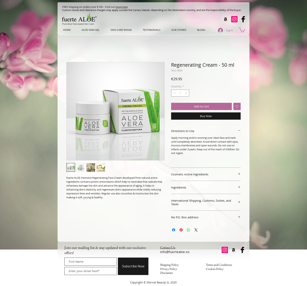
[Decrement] (174, 93)
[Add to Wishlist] (237, 106)
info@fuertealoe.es (175, 252)
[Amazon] (225, 19)
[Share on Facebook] (173, 230)
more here (122, 7)
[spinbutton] (180, 93)
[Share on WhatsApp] (188, 230)
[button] (242, 29)
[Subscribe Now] (133, 266)
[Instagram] (234, 19)
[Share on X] (196, 230)
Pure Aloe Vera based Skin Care (78, 23)
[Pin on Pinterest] (181, 230)
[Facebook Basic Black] (243, 19)
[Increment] (186, 93)
